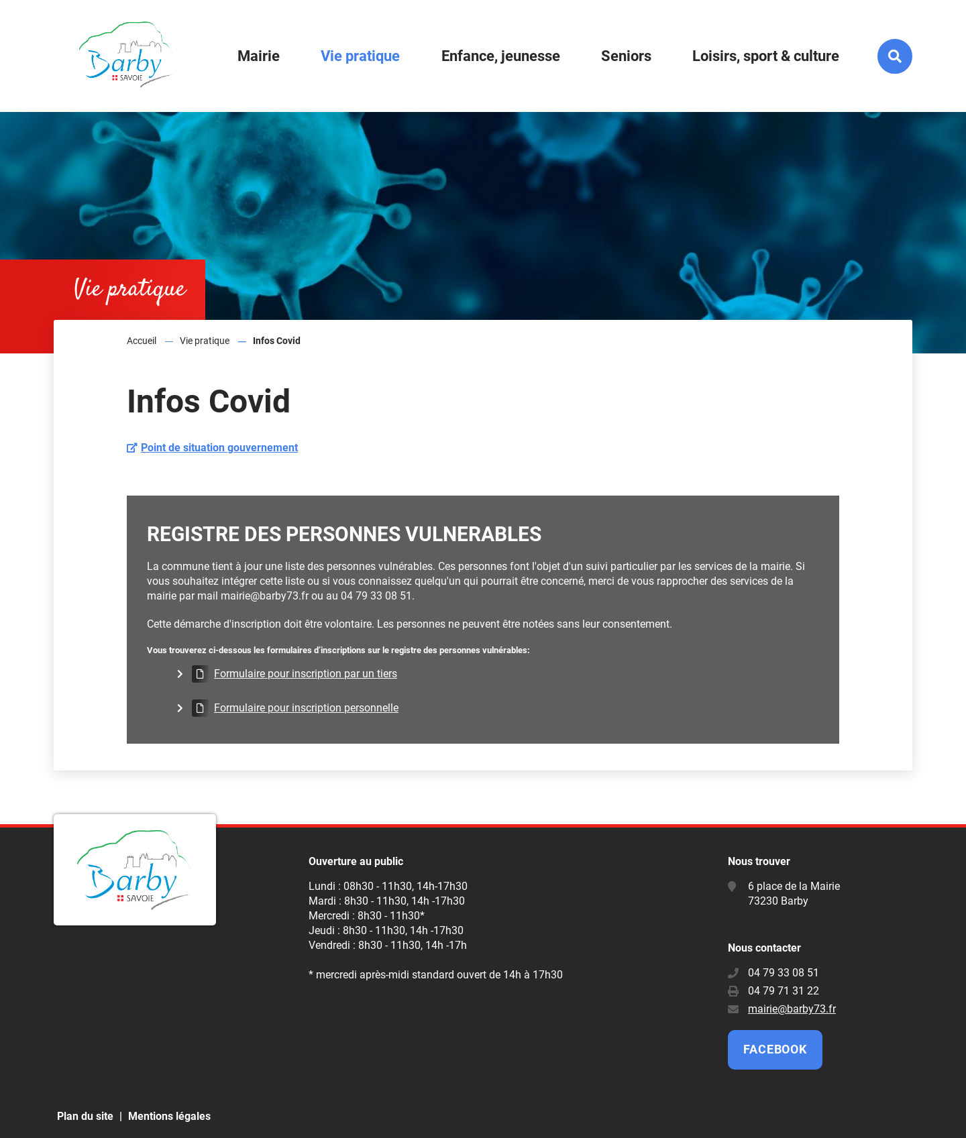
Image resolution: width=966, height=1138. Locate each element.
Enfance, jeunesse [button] (500, 56)
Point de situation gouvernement (219, 447)
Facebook (775, 1049)
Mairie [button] (258, 56)
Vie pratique (204, 340)
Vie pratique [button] (360, 56)
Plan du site (85, 1116)
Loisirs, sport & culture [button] (765, 56)
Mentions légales (169, 1116)
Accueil (141, 340)
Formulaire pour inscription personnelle (306, 707)
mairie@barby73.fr (792, 1009)
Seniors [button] (626, 56)
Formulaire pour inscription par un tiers (305, 673)
